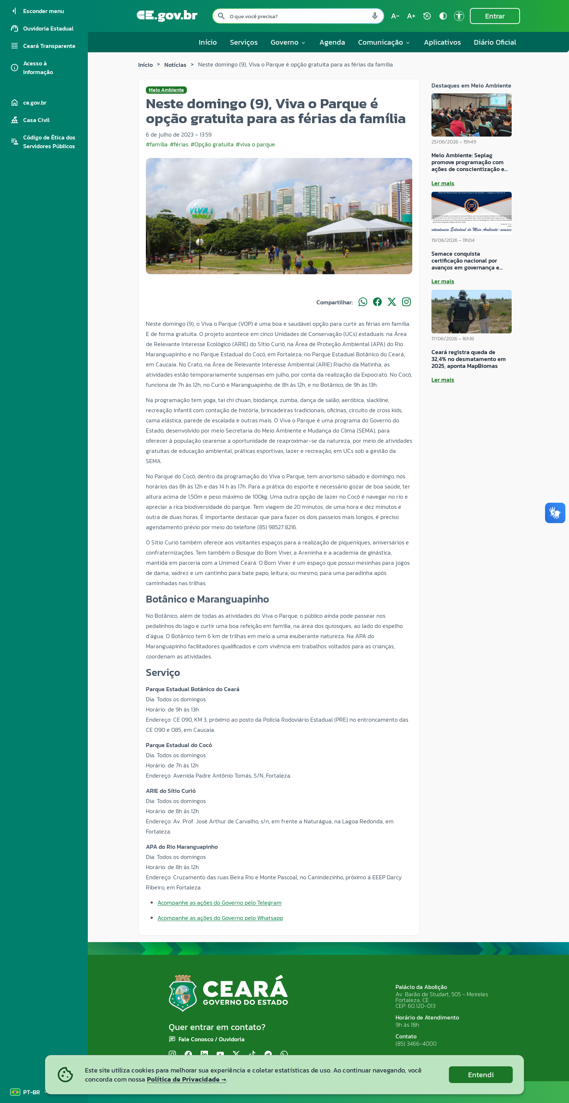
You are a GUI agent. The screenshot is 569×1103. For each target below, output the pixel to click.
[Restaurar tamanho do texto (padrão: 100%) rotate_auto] (427, 16)
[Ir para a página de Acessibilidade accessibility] (459, 16)
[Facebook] (188, 1055)
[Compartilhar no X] (392, 302)
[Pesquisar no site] (298, 16)
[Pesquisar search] (221, 16)
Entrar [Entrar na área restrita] (495, 16)
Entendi (481, 1074)
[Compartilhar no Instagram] (406, 302)
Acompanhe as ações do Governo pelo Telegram (219, 902)
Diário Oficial (495, 42)
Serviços (244, 42)
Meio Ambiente (166, 90)
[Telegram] (268, 1055)
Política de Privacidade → (186, 1079)
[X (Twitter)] (236, 1055)
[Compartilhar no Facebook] (377, 302)
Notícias (175, 65)
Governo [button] (288, 42)
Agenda (332, 42)
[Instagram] (172, 1055)
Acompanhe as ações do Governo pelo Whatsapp (220, 917)
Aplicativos (442, 42)
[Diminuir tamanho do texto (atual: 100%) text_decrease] (395, 16)
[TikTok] (252, 1055)
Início (208, 42)
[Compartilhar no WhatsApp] (363, 302)
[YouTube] (220, 1055)
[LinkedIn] (204, 1055)
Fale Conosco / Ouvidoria (212, 1039)
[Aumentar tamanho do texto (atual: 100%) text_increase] (411, 16)
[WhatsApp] (284, 1055)
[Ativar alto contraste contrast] (443, 16)
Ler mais (442, 183)
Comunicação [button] (384, 42)
